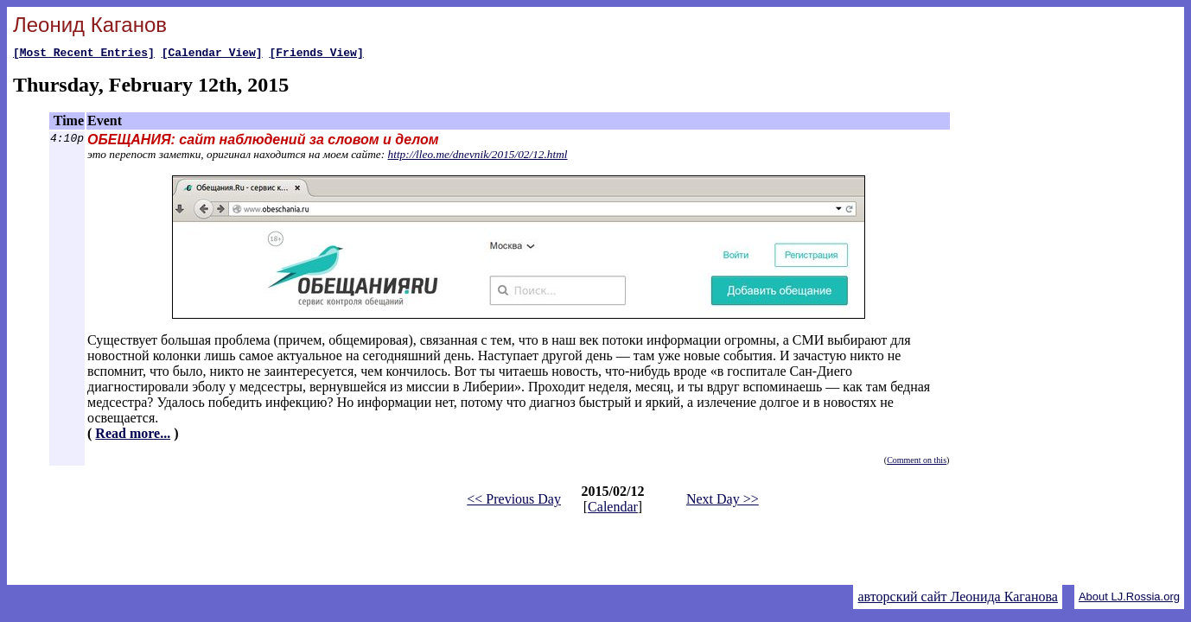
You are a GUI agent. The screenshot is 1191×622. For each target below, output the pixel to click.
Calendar (613, 509)
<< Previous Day (514, 501)
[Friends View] (316, 54)
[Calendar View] (212, 54)
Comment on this (916, 462)
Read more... (132, 435)
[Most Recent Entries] (84, 54)
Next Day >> (722, 501)
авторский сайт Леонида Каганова (957, 596)
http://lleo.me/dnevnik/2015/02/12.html (478, 156)
